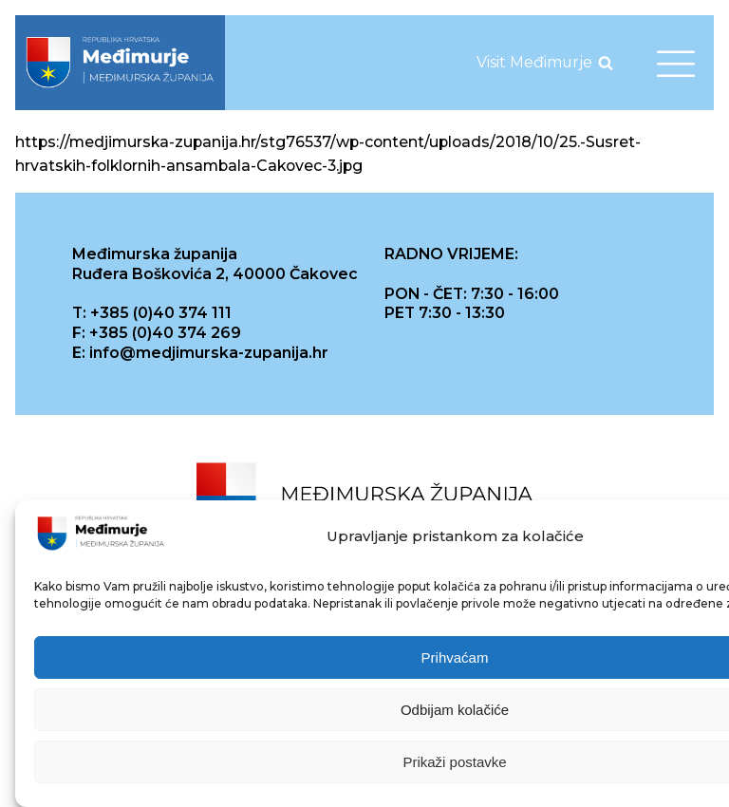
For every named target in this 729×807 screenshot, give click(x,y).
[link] (120, 62)
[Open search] (605, 62)
